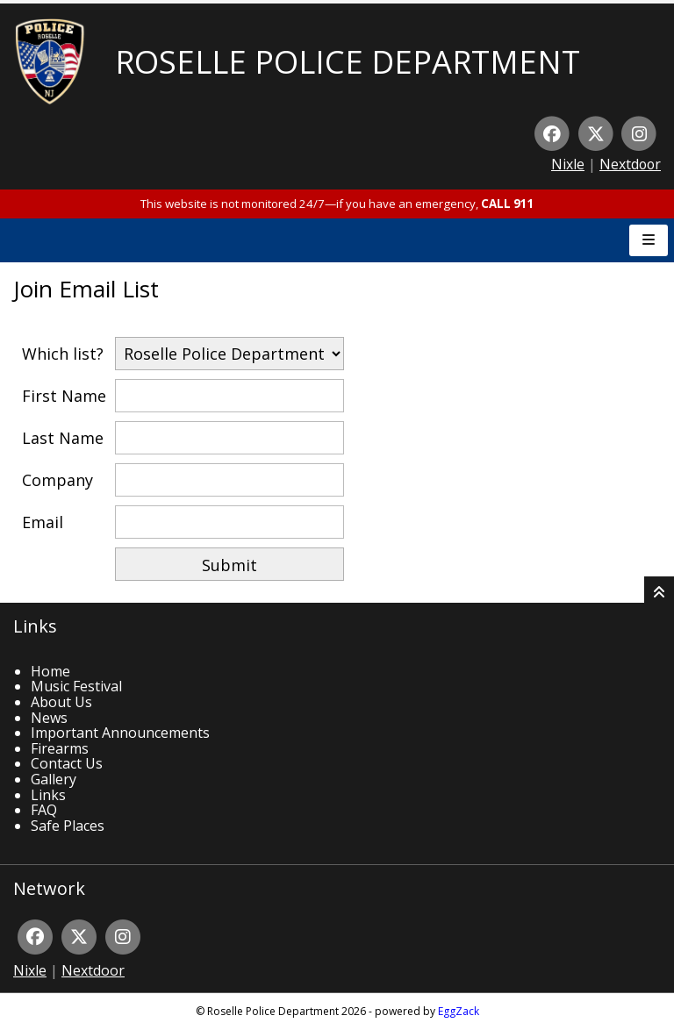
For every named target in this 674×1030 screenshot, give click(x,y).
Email (42, 522)
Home (50, 671)
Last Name (63, 437)
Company (57, 479)
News (49, 717)
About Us (61, 702)
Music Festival (76, 686)
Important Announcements (120, 732)
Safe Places (67, 825)
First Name (64, 395)
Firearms (60, 748)
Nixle (567, 164)
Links (48, 795)
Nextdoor (630, 164)
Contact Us (67, 763)
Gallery (53, 779)
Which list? (63, 353)
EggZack (458, 1011)
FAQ (44, 809)
